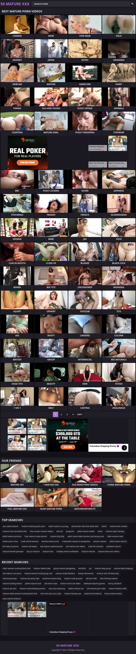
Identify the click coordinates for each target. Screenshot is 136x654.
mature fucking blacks (12, 583)
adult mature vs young (58, 526)
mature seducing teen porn (33, 526)
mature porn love (10, 541)
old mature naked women (51, 546)
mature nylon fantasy (115, 531)
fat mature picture (10, 546)
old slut (59, 531)
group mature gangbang (64, 568)
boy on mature (33, 551)
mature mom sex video (70, 583)
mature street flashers (65, 573)
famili (104, 526)
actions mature (99, 541)
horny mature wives (113, 593)
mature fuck (48, 551)
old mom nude (50, 583)
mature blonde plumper (13, 551)
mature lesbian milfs (118, 588)
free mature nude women (36, 536)
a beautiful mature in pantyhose (76, 541)
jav (90, 568)
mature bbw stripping (123, 568)
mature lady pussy (103, 568)
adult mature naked (86, 531)
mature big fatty (57, 536)
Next (79, 414)
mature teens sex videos (108, 551)
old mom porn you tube (51, 593)
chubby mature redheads (67, 551)
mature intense (88, 551)
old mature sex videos (75, 546)
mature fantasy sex (72, 593)
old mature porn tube (96, 588)
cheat (100, 531)
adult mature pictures (12, 536)
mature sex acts (9, 588)
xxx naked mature (10, 526)
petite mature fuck (33, 583)
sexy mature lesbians (12, 598)
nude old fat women (30, 541)
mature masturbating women (32, 588)
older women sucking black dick (16, 568)
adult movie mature (118, 541)
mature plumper (10, 578)
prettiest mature (113, 546)
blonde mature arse (50, 541)
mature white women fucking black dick (20, 593)
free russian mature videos (41, 531)
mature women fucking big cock (38, 573)
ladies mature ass (76, 588)
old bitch (82, 568)
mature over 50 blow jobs (108, 573)
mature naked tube (42, 568)
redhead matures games (94, 583)
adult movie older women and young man (85, 536)
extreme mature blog (51, 578)
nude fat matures (95, 546)
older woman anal (115, 536)
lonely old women (86, 573)
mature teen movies (118, 526)
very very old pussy (56, 588)
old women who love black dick (85, 526)
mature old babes (29, 546)
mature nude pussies (73, 578)
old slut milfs (91, 578)
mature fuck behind (92, 593)
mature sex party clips (29, 578)
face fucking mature (108, 578)
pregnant (70, 531)
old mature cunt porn (12, 573)
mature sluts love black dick (15, 531)
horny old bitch (114, 583)
